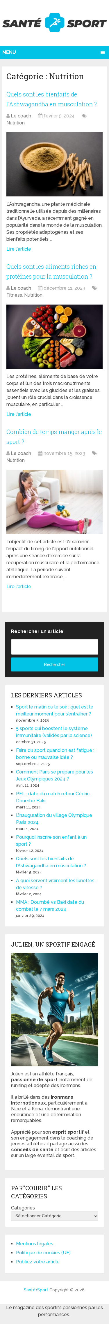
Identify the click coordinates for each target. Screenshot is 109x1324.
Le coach (21, 116)
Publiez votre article (38, 1262)
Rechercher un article (37, 631)
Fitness (14, 295)
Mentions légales (34, 1243)
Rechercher (54, 664)
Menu (9, 52)
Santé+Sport (36, 1290)
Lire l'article (18, 249)
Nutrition (15, 123)
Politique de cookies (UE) (43, 1253)
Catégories (23, 1208)
